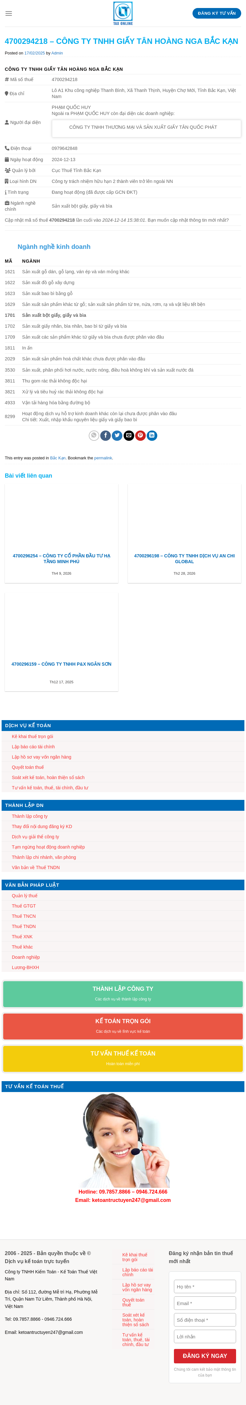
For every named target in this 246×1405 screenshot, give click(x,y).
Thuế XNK (22, 936)
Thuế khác (22, 946)
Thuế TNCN (24, 916)
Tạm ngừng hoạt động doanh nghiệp (48, 847)
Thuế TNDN (24, 926)
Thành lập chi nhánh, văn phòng (44, 857)
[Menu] (8, 13)
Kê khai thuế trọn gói (32, 736)
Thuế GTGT (24, 905)
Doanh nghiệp (26, 957)
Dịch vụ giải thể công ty (35, 836)
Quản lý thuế (24, 895)
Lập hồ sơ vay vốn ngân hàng (41, 757)
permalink (103, 458)
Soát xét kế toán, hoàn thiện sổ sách (48, 777)
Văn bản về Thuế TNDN (36, 867)
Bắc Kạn (58, 458)
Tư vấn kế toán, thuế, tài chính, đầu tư (50, 787)
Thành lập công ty (30, 816)
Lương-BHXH (25, 967)
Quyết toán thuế (28, 767)
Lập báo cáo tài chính (33, 746)
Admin (57, 53)
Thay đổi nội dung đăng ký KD (42, 826)
